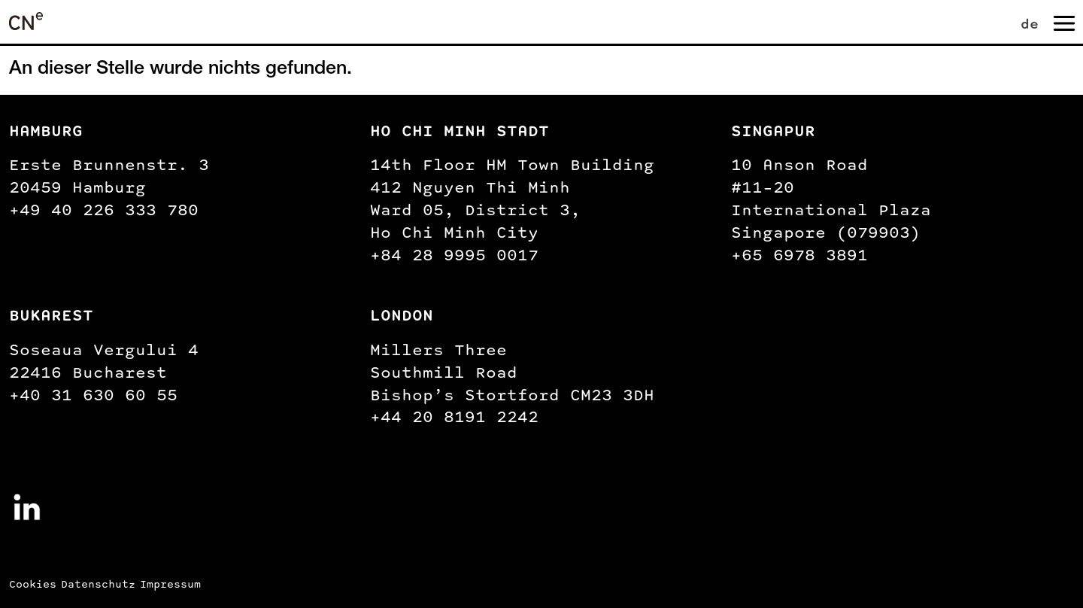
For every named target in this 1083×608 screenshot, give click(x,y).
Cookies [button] (32, 584)
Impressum (170, 584)
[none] (1016, 21)
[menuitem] (1032, 21)
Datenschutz (98, 584)
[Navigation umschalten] (1062, 22)
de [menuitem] (1030, 24)
